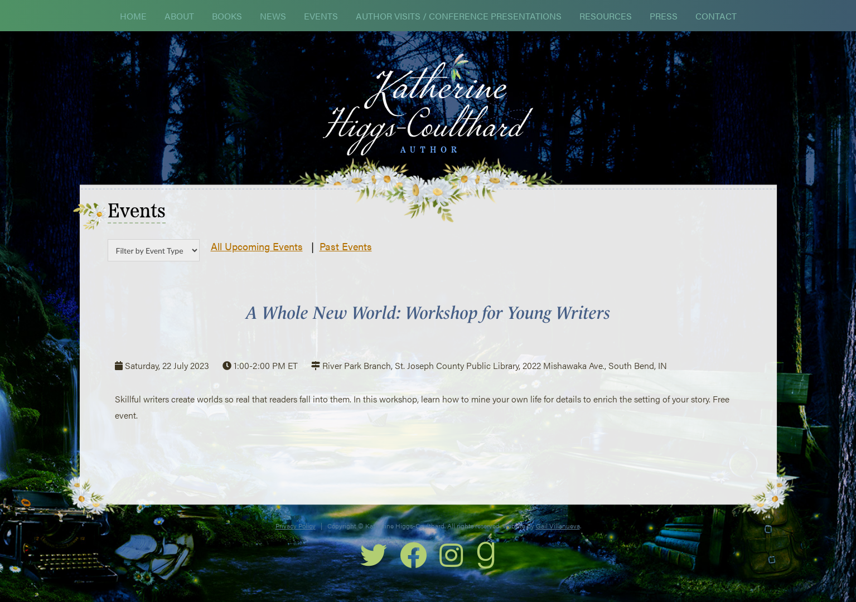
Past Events (346, 246)
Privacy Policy (295, 526)
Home (133, 15)
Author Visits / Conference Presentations (459, 15)
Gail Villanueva (558, 526)
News (273, 15)
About (179, 15)
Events (321, 15)
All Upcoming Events (257, 246)
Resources (605, 15)
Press (664, 15)
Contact (716, 15)
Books (227, 15)
